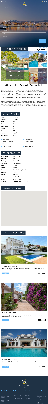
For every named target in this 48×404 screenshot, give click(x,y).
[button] (2, 2)
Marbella (26, 394)
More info (6, 273)
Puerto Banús (27, 395)
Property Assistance (17, 395)
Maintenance (15, 397)
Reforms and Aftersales (17, 398)
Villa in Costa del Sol (9, 313)
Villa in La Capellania (9, 266)
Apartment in (5, 394)
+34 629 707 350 (43, 401)
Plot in (3, 399)
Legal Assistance (16, 394)
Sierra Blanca (27, 397)
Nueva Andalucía (28, 398)
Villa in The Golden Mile (10, 359)
